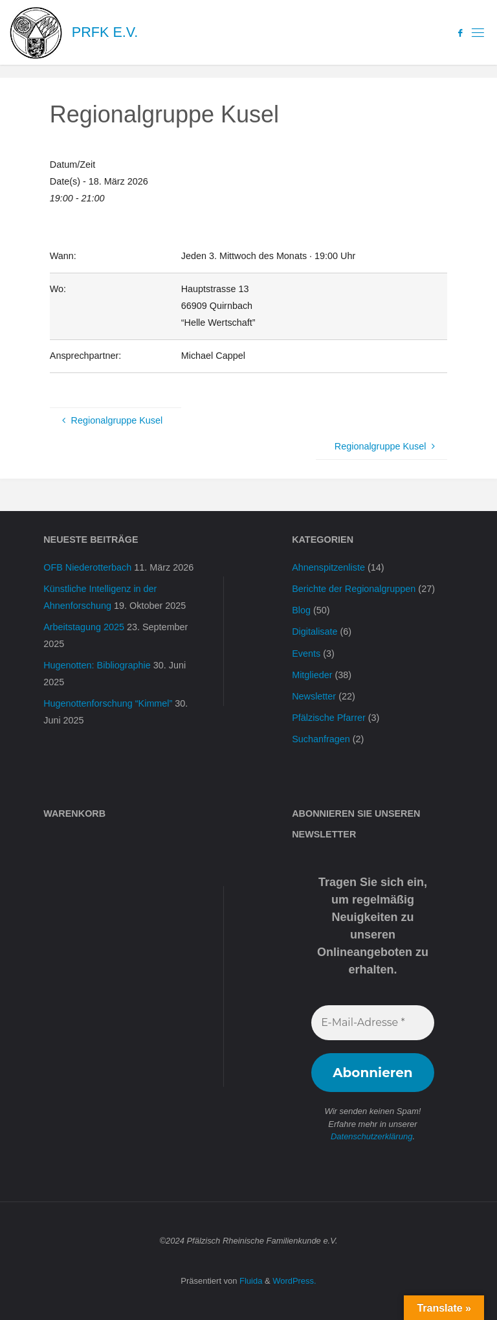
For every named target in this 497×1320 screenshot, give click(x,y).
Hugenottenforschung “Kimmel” (107, 703)
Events (306, 653)
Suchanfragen (321, 739)
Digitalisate (314, 631)
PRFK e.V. (105, 32)
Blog (301, 610)
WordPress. (294, 1281)
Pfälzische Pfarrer (329, 717)
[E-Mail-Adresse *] (372, 1022)
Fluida (249, 1281)
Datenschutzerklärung (371, 1136)
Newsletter (314, 696)
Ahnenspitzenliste (328, 567)
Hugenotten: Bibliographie (97, 665)
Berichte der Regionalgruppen (353, 589)
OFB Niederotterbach (87, 567)
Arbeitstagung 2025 (83, 627)
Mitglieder (312, 675)
